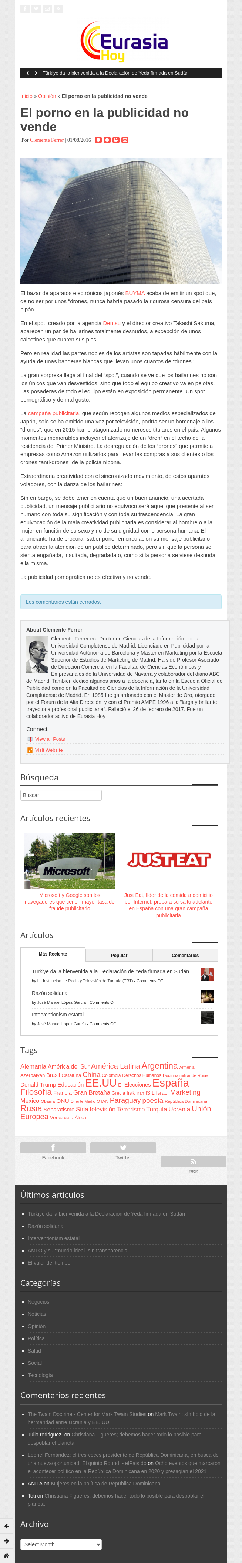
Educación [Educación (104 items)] (70, 1084)
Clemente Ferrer (47, 140)
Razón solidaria (50, 993)
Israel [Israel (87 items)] (162, 1093)
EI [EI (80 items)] (120, 1085)
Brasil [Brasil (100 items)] (53, 1075)
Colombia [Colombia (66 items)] (111, 1075)
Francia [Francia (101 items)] (62, 1092)
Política (36, 1338)
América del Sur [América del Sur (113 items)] (69, 1067)
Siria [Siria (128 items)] (82, 1109)
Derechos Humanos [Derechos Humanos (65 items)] (141, 1075)
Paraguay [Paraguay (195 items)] (125, 1100)
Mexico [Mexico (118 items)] (29, 1100)
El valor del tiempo (49, 1263)
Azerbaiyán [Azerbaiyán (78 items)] (32, 1075)
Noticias (37, 1314)
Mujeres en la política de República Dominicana (106, 1484)
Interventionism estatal (58, 1015)
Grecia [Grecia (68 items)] (118, 1093)
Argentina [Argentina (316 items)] (159, 1066)
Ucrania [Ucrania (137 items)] (179, 1109)
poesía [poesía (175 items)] (152, 1100)
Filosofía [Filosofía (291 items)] (36, 1092)
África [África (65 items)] (80, 1117)
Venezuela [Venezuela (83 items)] (61, 1117)
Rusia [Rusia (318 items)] (31, 1108)
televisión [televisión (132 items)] (102, 1109)
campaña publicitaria (53, 413)
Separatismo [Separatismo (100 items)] (59, 1110)
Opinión (47, 96)
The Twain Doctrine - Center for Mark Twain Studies (87, 1414)
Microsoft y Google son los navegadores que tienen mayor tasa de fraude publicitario (70, 901)
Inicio (26, 96)
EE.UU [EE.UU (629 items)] (101, 1083)
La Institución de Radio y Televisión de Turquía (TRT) (85, 981)
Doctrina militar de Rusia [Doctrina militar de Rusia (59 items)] (185, 1075)
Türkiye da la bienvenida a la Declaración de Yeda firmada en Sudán (116, 73)
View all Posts (50, 739)
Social (35, 1363)
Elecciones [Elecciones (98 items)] (137, 1085)
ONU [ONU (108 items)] (62, 1101)
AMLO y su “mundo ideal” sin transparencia (77, 1251)
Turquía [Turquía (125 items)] (156, 1109)
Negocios (38, 1302)
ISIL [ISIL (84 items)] (149, 1093)
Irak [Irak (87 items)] (131, 1093)
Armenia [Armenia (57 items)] (187, 1067)
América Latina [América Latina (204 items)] (115, 1066)
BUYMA (135, 293)
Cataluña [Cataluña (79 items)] (71, 1075)
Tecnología (40, 1375)
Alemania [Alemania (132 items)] (33, 1066)
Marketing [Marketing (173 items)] (185, 1092)
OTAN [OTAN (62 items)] (102, 1101)
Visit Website (49, 750)
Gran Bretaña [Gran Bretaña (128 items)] (91, 1092)
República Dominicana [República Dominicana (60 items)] (186, 1101)
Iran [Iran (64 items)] (140, 1093)
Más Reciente (53, 954)
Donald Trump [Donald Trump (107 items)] (38, 1084)
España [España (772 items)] (170, 1083)
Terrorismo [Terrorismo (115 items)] (131, 1109)
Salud (34, 1351)
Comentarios (185, 955)
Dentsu (112, 323)
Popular (119, 955)
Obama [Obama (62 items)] (48, 1101)
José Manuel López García (61, 1002)
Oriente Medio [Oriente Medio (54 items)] (83, 1101)
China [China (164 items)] (91, 1074)
